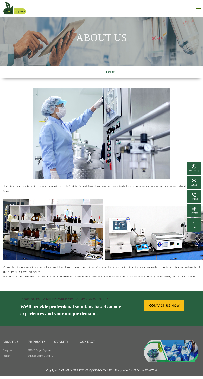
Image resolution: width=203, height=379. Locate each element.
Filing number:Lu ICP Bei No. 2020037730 (136, 370)
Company (93, 71)
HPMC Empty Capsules (39, 353)
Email (194, 184)
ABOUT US (10, 345)
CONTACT (87, 345)
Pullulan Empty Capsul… (40, 359)
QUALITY (61, 345)
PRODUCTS (36, 345)
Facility (110, 71)
